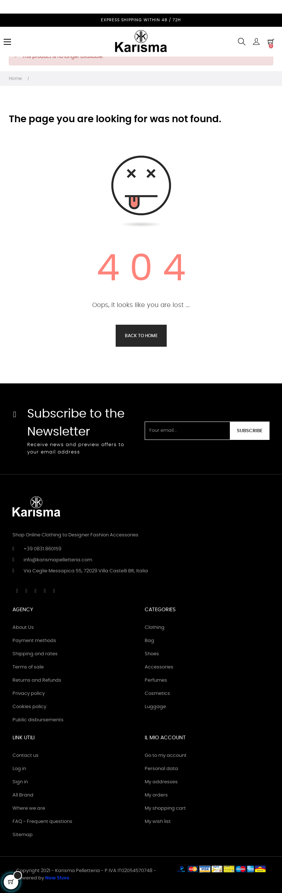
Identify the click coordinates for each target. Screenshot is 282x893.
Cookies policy (29, 706)
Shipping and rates (35, 654)
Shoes (152, 654)
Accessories (159, 667)
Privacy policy (28, 693)
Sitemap (22, 834)
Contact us (25, 755)
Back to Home (141, 335)
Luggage (155, 706)
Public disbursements (38, 720)
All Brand (22, 795)
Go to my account (166, 755)
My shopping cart (165, 808)
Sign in (20, 782)
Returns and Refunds (36, 680)
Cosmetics (157, 693)
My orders (156, 795)
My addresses (161, 782)
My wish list (158, 821)
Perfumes (156, 680)
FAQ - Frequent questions (42, 821)
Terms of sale (28, 667)
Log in (19, 768)
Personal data (161, 768)
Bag (149, 640)
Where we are (28, 808)
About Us (23, 627)
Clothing (154, 627)
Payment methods (34, 640)
